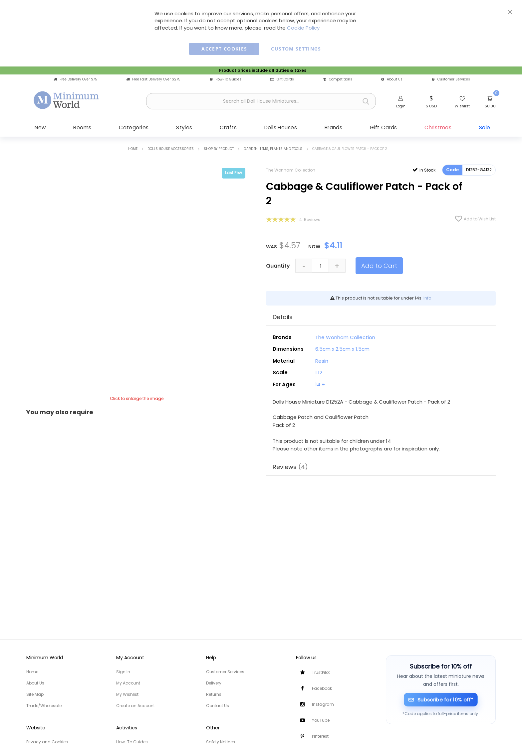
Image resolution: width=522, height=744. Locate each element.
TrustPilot (321, 672)
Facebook (322, 688)
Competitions (337, 79)
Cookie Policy (303, 27)
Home (132, 149)
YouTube (321, 720)
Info (427, 299)
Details (283, 317)
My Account (128, 683)
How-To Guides (225, 79)
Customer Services (451, 79)
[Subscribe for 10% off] (441, 699)
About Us (391, 79)
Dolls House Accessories (170, 149)
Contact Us (217, 705)
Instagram (323, 704)
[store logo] (66, 100)
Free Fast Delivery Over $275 (153, 79)
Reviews (290, 467)
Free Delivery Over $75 (75, 79)
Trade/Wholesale (44, 705)
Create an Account (135, 705)
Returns (213, 694)
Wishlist (462, 106)
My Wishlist (127, 694)
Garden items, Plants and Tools (273, 149)
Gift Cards (282, 79)
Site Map (35, 694)
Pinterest (320, 736)
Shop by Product (219, 149)
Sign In (123, 672)
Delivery (213, 683)
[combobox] (261, 101)
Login (400, 106)
